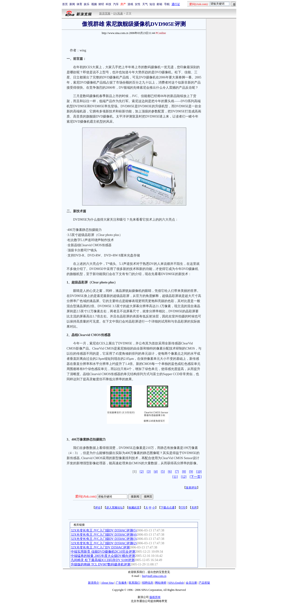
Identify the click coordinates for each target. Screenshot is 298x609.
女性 (137, 4)
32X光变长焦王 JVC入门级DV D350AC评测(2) (104, 543)
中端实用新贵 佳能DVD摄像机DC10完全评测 (103, 551)
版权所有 (155, 597)
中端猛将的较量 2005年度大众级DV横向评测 (103, 556)
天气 (145, 4)
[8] (184, 471)
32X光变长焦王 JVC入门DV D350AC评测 (100, 547)
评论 (98, 507)
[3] (148, 471)
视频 (94, 4)
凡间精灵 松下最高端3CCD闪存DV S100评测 (103, 560)
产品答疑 (204, 582)
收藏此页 (134, 507)
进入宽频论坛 (114, 507)
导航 (167, 4)
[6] (170, 471)
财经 (101, 4)
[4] (156, 471)
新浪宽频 (104, 13)
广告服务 (121, 582)
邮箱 (159, 4)
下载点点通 (168, 507)
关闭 (194, 507)
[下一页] (196, 476)
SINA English (176, 582)
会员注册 (191, 582)
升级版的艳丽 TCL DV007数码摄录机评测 (100, 564)
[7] (177, 471)
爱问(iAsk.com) (85, 496)
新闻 (72, 4)
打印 (183, 507)
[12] (183, 476)
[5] (163, 471)
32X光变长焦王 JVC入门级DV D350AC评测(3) (104, 539)
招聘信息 (147, 582)
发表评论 (191, 487)
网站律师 (160, 582)
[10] (199, 471)
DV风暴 (118, 13)
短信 (152, 4)
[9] (191, 471)
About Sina (107, 582)
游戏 (130, 4)
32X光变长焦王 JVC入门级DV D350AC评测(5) (104, 530)
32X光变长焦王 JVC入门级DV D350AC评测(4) (104, 534)
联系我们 (134, 582)
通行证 (176, 4)
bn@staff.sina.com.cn (154, 576)
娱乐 (86, 4)
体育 (79, 4)
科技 (108, 4)
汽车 (116, 4)
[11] (175, 476)
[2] (141, 471)
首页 (65, 4)
